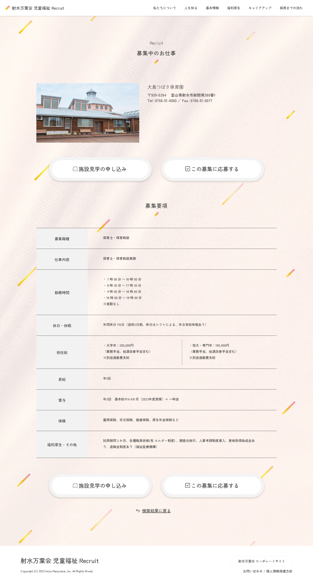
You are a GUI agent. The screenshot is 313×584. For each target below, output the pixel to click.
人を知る (191, 7)
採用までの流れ (291, 7)
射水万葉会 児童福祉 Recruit (38, 8)
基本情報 (212, 7)
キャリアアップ (260, 7)
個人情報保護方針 (279, 571)
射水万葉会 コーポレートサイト (261, 561)
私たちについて (164, 7)
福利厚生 (233, 7)
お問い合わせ (253, 571)
